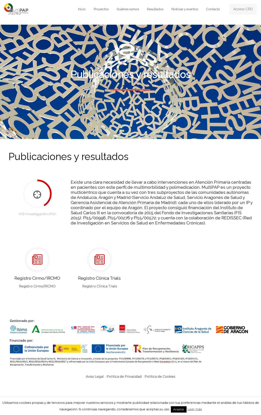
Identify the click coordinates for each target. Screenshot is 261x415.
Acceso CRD (243, 9)
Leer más (194, 409)
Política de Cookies (160, 377)
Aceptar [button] (178, 409)
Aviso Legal (95, 377)
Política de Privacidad (124, 377)
